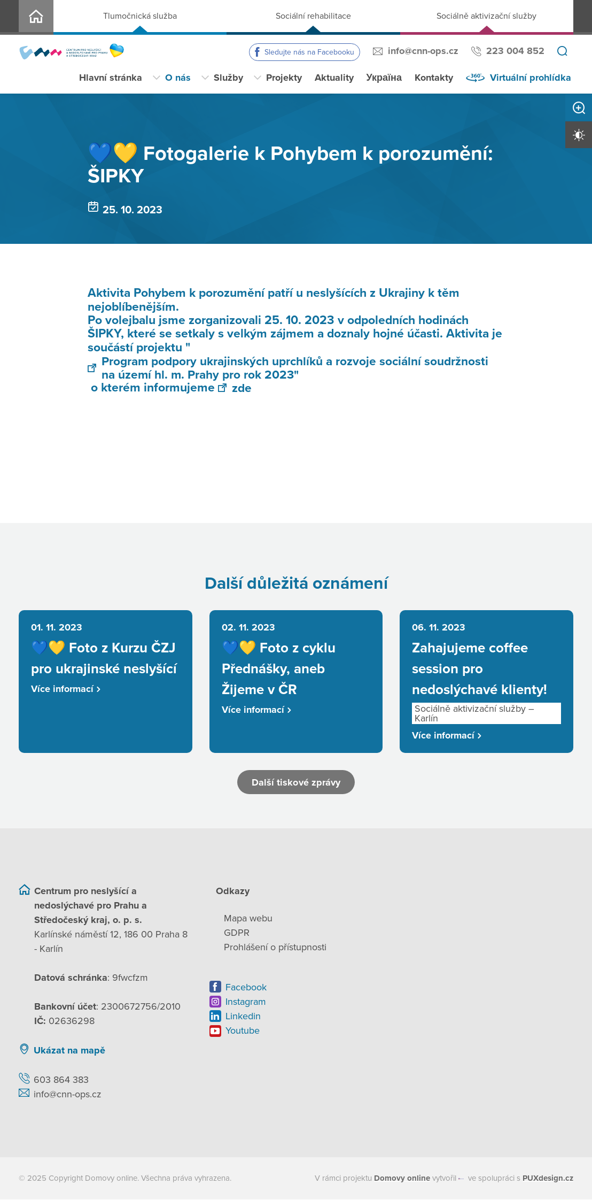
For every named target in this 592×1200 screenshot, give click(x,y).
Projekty (284, 77)
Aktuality (334, 77)
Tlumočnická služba (140, 16)
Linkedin (243, 1017)
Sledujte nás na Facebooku (309, 52)
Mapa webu (248, 919)
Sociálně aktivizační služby (486, 16)
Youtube (242, 1031)
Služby (228, 77)
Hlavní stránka (110, 77)
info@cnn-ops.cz (423, 51)
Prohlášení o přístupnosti (275, 948)
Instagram (245, 1003)
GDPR (237, 934)
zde (235, 388)
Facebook (246, 988)
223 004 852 (515, 51)
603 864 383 (61, 1081)
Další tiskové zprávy (296, 783)
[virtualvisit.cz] (461, 1179)
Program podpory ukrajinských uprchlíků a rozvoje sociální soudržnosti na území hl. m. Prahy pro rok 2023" (288, 367)
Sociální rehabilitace (313, 16)
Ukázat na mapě (69, 1051)
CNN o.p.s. (36, 17)
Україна (384, 77)
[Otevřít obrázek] (293, 421)
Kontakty (434, 77)
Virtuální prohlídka (530, 77)
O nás (178, 77)
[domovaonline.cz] (402, 1179)
